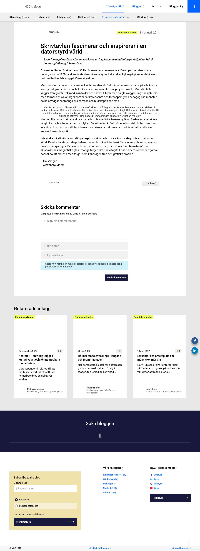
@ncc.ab (158, 474)
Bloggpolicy (176, 6)
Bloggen (137, 6)
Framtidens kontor (127, 32)
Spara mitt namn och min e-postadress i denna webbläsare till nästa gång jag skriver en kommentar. (83, 265)
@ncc (156, 479)
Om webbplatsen (180, 548)
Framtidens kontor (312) (115, 474)
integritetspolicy (37, 514)
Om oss (156, 6)
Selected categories (28, 506)
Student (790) (110, 488)
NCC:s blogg (33, 6)
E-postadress (20, 483)
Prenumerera (23, 521)
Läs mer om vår (29, 514)
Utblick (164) (109, 492)
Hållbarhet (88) (110, 479)
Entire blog (24, 499)
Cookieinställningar (99, 548)
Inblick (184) (109, 483)
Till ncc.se (158, 497)
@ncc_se (158, 483)
